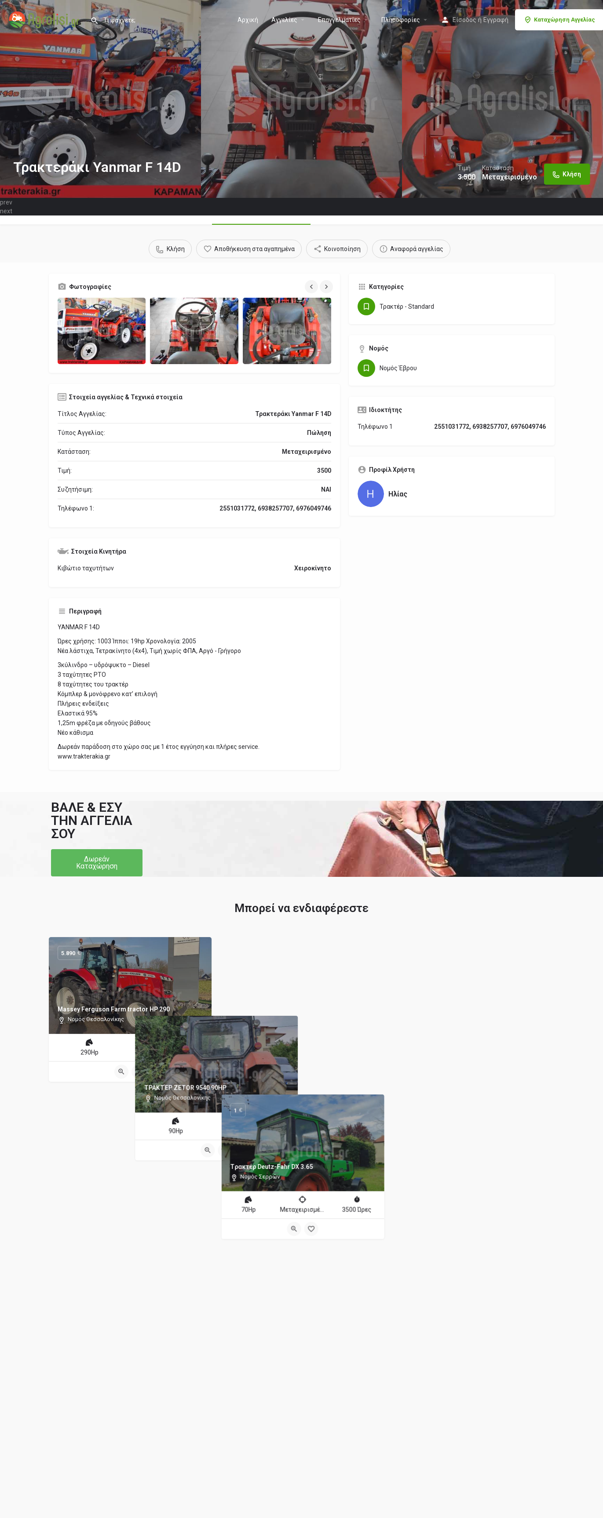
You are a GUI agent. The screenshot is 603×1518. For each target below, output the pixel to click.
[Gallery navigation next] (327, 286)
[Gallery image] (102, 331)
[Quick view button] (121, 1072)
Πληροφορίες (400, 19)
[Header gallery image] (100, 99)
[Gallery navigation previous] (312, 286)
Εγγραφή (495, 19)
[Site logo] (45, 18)
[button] (97, 862)
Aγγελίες (284, 19)
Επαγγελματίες (339, 19)
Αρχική (248, 19)
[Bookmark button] (139, 1072)
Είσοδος (464, 19)
